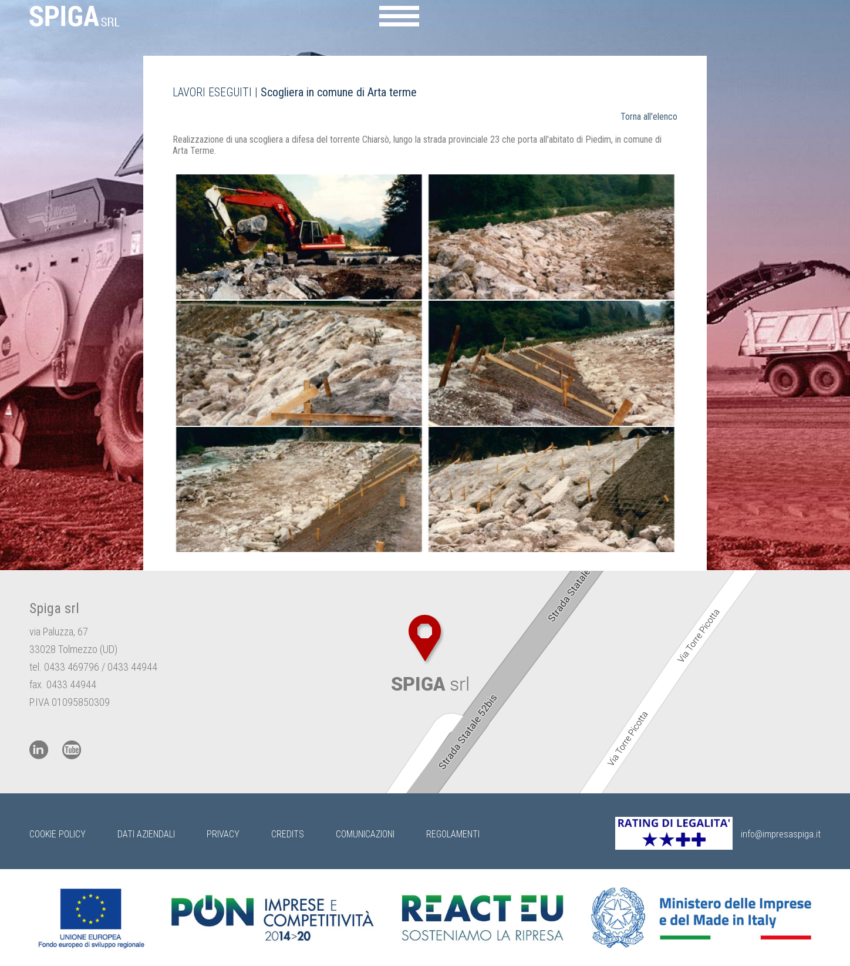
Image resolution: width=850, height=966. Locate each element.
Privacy (223, 834)
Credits (287, 834)
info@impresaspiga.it (781, 834)
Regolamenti (453, 834)
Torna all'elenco (648, 116)
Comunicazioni (365, 834)
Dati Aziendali (146, 834)
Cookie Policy (57, 834)
